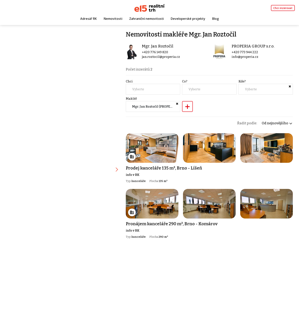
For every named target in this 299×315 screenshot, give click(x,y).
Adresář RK (88, 19)
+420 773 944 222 (245, 52)
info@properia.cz (245, 57)
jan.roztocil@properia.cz (161, 57)
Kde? (242, 81)
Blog (215, 19)
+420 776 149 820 (155, 52)
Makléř (131, 99)
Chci (129, 81)
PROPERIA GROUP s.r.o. (253, 46)
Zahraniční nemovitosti (146, 19)
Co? (184, 81)
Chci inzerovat (282, 8)
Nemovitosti (113, 19)
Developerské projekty (188, 19)
